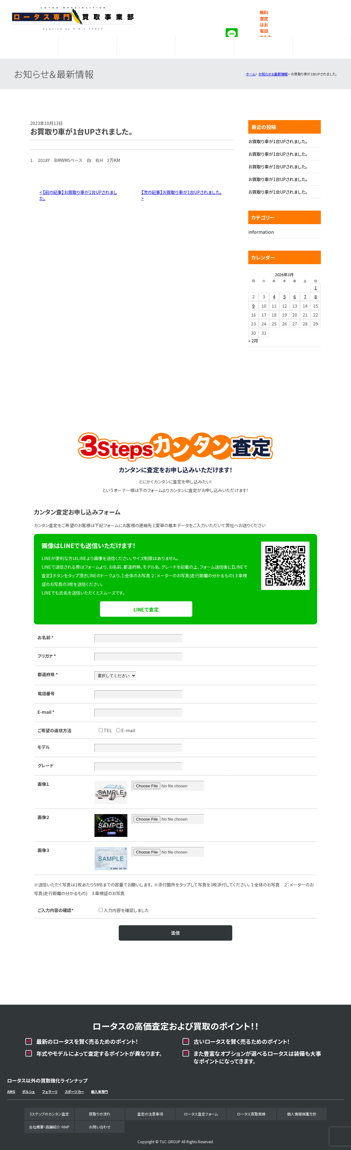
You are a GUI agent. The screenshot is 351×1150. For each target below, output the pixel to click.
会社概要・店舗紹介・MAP (322, 45)
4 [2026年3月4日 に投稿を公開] (274, 293)
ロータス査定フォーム (204, 45)
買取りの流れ (88, 45)
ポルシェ (28, 1088)
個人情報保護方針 (302, 1110)
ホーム (250, 70)
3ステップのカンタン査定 (29, 45)
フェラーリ (50, 1088)
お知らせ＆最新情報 (273, 70)
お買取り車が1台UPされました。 (278, 138)
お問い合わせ (100, 1123)
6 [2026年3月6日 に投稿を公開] (294, 293)
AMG (11, 1088)
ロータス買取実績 (263, 45)
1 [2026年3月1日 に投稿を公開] (315, 284)
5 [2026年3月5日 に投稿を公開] (284, 293)
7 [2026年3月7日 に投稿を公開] (305, 293)
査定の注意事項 (146, 45)
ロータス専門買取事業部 (72, 18)
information (261, 229)
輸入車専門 (99, 1088)
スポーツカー (74, 1088)
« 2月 (253, 337)
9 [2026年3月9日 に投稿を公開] (253, 303)
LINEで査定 (146, 606)
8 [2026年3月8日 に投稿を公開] (315, 293)
